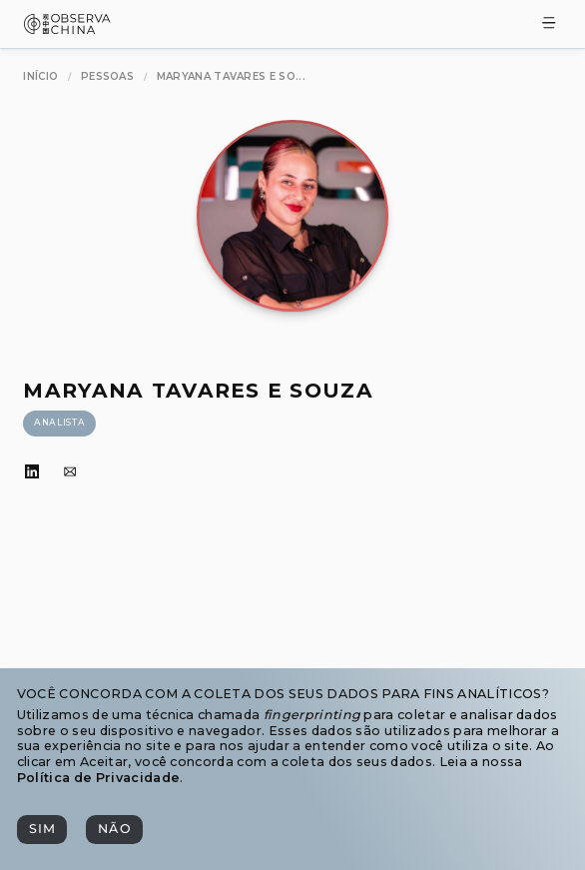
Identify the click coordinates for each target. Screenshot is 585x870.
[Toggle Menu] (549, 24)
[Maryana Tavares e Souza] (231, 76)
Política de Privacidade (98, 777)
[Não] (114, 829)
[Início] (40, 76)
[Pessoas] (107, 76)
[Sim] (42, 829)
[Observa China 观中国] (67, 28)
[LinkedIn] (32, 472)
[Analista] (59, 423)
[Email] (70, 472)
